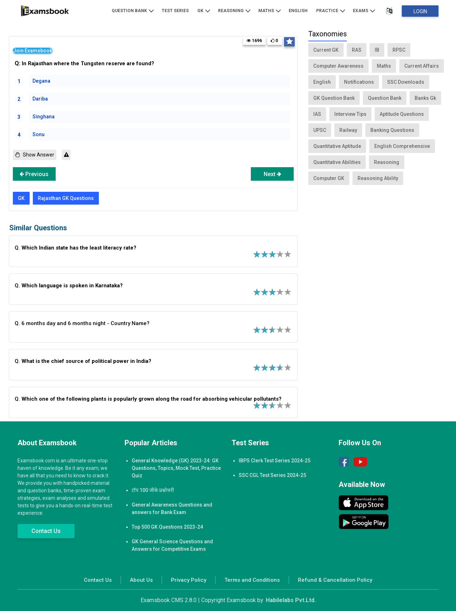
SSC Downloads (405, 82)
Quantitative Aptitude (337, 146)
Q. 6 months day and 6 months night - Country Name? (82, 323)
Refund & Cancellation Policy (335, 580)
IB (377, 50)
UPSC (319, 130)
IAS (317, 114)
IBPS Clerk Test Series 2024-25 (274, 460)
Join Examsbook (32, 50)
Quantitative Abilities (337, 162)
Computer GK (328, 178)
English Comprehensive (402, 146)
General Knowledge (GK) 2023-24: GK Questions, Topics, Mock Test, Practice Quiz (176, 468)
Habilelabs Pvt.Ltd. (291, 600)
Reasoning (234, 10)
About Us (141, 580)
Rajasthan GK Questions (66, 198)
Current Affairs (421, 66)
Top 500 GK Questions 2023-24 (167, 527)
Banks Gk (425, 98)
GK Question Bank (334, 98)
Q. (75, 248)
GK (203, 10)
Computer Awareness (338, 66)
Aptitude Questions (402, 114)
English (298, 10)
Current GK (326, 50)
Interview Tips (350, 114)
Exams (364, 10)
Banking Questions (392, 130)
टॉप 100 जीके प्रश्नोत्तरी (153, 490)
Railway (348, 130)
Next (272, 174)
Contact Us (46, 531)
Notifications (359, 82)
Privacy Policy (188, 580)
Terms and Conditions (252, 580)
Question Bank (133, 10)
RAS (356, 50)
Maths (269, 10)
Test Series (175, 10)
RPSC (398, 50)
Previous (34, 174)
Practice (330, 10)
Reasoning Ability (378, 178)
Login (420, 11)
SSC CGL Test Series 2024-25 (272, 475)
